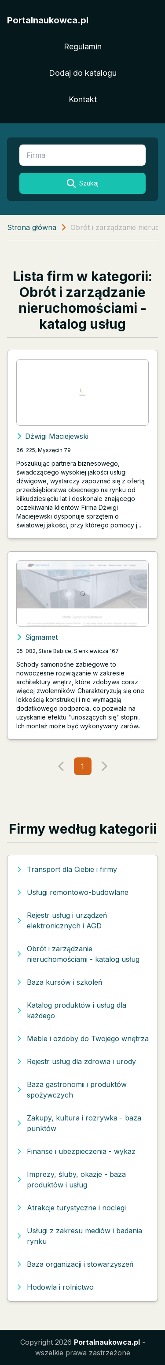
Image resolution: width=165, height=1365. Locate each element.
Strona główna (31, 227)
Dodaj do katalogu (83, 73)
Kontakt (83, 99)
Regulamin (83, 46)
